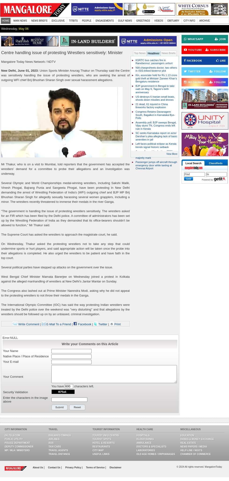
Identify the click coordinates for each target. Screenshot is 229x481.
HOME (5, 20)
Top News (140, 53)
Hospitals (143, 435)
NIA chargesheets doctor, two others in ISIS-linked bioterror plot (156, 69)
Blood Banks (145, 439)
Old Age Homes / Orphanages (155, 454)
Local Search (193, 163)
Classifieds (215, 163)
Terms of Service (95, 467)
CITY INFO (189, 20)
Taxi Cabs (55, 446)
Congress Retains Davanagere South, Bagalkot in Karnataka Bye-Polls (155, 114)
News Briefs (168, 53)
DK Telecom (12, 435)
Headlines (153, 53)
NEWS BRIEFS (39, 20)
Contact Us (54, 467)
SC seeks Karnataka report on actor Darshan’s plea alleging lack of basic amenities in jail (156, 136)
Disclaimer (116, 467)
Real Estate (188, 443)
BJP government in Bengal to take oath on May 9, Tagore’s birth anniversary (155, 89)
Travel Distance (59, 454)
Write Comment (26, 324)
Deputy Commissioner (19, 446)
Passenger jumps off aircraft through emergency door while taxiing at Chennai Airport (156, 165)
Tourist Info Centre (106, 435)
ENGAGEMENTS (105, 20)
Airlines (54, 439)
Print (115, 324)
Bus (51, 443)
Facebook (82, 324)
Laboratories (145, 450)
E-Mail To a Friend (56, 324)
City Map (98, 450)
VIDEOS (158, 20)
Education (187, 435)
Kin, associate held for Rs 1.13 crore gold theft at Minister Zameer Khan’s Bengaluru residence (156, 78)
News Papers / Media (193, 446)
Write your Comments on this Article (90, 344)
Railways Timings (60, 435)
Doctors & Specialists (151, 446)
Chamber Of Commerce (195, 454)
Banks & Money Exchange (197, 439)
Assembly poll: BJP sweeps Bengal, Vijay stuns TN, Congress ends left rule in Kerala (156, 125)
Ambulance (143, 443)
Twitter (101, 324)
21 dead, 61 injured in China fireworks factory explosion (152, 106)
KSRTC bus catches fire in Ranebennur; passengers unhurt (154, 62)
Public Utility (14, 439)
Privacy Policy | (73, 467)
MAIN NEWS (20, 20)
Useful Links (101, 454)
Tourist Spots (102, 439)
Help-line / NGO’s (191, 450)
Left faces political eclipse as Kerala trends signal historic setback (156, 145)
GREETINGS (143, 20)
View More (171, 154)
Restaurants (101, 446)
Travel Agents (58, 450)
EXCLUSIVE (58, 20)
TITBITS (73, 20)
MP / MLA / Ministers (17, 450)
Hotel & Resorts (104, 443)
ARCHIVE (204, 20)
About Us (38, 467)
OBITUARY (173, 20)
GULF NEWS (125, 20)
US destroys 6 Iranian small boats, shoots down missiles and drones (155, 98)
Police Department (17, 443)
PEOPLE (86, 20)
